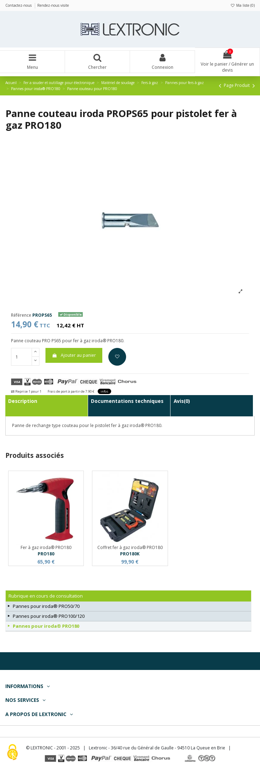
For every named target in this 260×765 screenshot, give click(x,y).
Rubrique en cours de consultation (46, 596)
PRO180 (46, 554)
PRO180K (130, 554)
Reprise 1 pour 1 (26, 391)
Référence (21, 315)
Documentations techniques (127, 401)
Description (22, 401)
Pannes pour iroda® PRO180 (46, 626)
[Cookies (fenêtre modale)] (12, 753)
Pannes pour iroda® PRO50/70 (46, 606)
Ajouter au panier (74, 355)
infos (104, 391)
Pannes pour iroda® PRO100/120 (49, 616)
